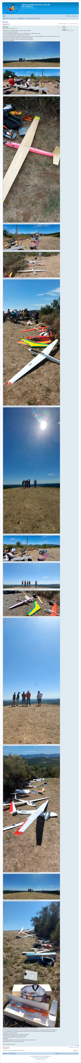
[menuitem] (4, 16)
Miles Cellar (46, 1057)
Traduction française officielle (38, 1057)
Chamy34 (64, 26)
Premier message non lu (63, 23)
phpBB (37, 1056)
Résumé (5, 22)
